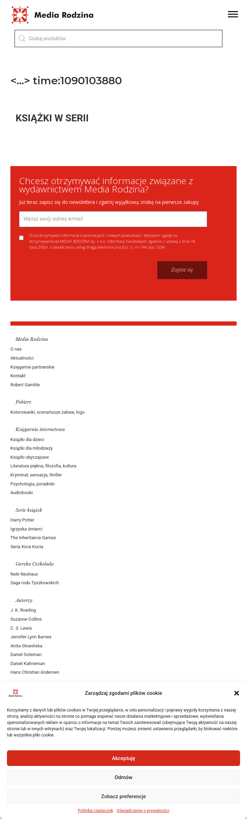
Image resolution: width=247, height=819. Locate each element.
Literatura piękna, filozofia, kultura (43, 465)
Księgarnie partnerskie (32, 367)
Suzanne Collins (26, 619)
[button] (236, 693)
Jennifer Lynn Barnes (31, 636)
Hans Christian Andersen (34, 672)
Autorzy (24, 600)
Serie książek (29, 510)
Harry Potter (22, 520)
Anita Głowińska (26, 645)
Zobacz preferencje (123, 796)
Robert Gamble (25, 384)
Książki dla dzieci (27, 439)
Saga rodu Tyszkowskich (34, 582)
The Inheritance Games (33, 537)
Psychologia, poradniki (32, 483)
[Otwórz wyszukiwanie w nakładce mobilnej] (118, 38)
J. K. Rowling (23, 610)
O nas (16, 349)
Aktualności (22, 358)
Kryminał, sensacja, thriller (36, 474)
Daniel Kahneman (27, 663)
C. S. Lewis (21, 628)
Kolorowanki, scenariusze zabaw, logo (47, 412)
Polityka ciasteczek (95, 810)
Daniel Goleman (26, 654)
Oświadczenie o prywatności (143, 810)
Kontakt (18, 375)
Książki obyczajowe (29, 457)
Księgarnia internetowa (40, 429)
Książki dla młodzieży (31, 448)
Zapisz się (182, 270)
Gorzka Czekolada (35, 564)
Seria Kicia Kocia (26, 546)
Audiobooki (21, 492)
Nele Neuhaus (24, 574)
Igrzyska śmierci (26, 529)
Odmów (124, 777)
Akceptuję (123, 758)
